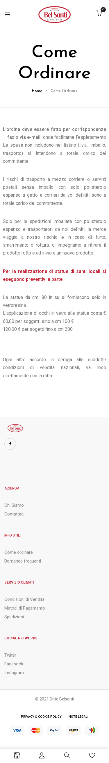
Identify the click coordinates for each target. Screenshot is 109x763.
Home (37, 91)
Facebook (13, 664)
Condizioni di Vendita (24, 599)
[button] (99, 14)
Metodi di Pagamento (24, 608)
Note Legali (78, 717)
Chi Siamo (14, 505)
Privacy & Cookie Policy (41, 717)
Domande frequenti (22, 561)
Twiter (10, 655)
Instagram (14, 672)
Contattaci (14, 514)
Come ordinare (18, 552)
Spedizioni (14, 617)
